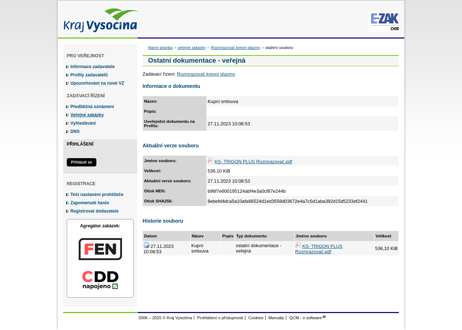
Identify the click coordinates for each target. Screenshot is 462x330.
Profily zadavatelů (89, 74)
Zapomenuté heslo (89, 202)
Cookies (255, 318)
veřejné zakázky (192, 47)
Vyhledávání (83, 123)
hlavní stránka (160, 47)
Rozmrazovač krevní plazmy (235, 47)
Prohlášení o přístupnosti (220, 318)
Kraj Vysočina (99, 18)
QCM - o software (305, 318)
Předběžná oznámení (92, 106)
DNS (75, 131)
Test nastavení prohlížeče (96, 194)
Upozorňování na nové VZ (97, 83)
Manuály (276, 318)
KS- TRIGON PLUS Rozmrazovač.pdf (253, 161)
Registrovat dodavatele (94, 211)
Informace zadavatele (92, 66)
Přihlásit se (81, 162)
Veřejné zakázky (87, 114)
